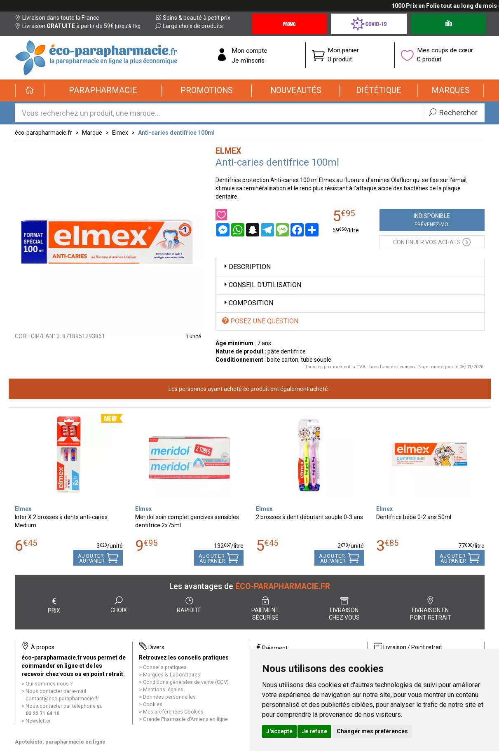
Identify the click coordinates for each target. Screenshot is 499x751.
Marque (92, 132)
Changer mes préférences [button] (372, 731)
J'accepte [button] (279, 731)
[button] (103, 90)
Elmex (120, 132)
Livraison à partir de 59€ (78, 26)
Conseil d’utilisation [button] (261, 285)
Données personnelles (169, 697)
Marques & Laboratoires (171, 674)
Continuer (432, 241)
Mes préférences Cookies (173, 712)
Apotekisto (60, 742)
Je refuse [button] (314, 731)
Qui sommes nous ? (49, 684)
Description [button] (246, 267)
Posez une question (260, 321)
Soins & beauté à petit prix (192, 17)
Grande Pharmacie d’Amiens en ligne (185, 719)
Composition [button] (247, 303)
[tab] (350, 267)
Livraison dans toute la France (57, 17)
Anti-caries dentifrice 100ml (176, 132)
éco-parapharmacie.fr (43, 132)
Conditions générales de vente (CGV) (186, 682)
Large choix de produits (189, 26)
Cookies (152, 704)
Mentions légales (163, 689)
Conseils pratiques (165, 667)
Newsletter (38, 721)
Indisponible (432, 220)
